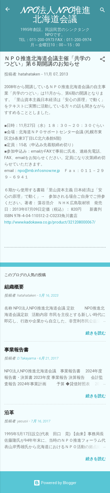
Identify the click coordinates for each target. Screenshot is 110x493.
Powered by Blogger (55, 482)
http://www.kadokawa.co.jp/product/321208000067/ (49, 222)
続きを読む (96, 333)
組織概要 (14, 287)
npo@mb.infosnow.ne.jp (39, 170)
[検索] (102, 11)
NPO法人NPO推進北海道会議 (55, 14)
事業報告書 (16, 350)
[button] (102, 60)
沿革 (9, 412)
